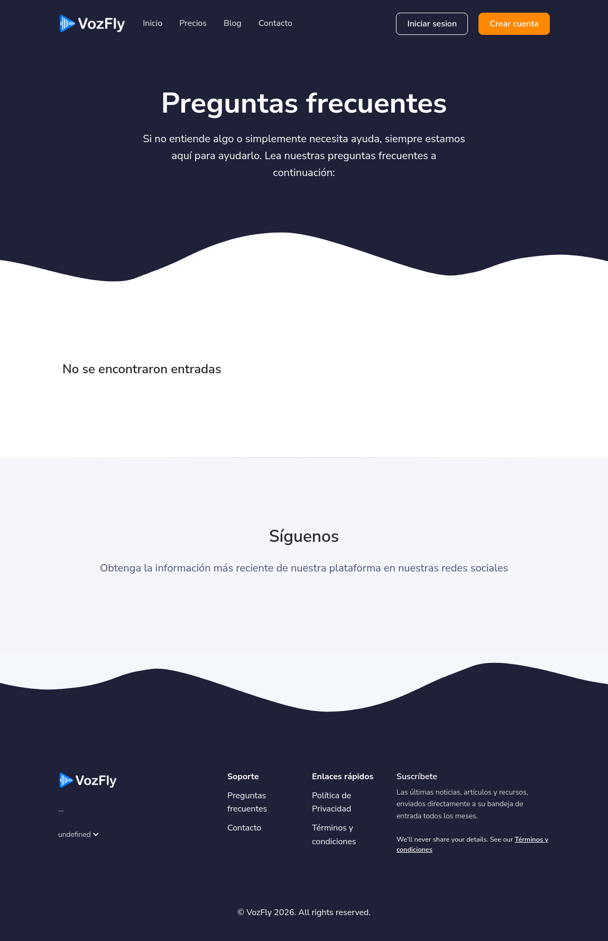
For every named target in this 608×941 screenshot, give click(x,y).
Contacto (275, 23)
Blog (233, 23)
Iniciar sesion (432, 24)
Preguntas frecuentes (247, 802)
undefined (78, 834)
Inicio (152, 23)
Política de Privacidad (331, 802)
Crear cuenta (514, 24)
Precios (193, 23)
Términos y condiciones (334, 834)
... (61, 809)
